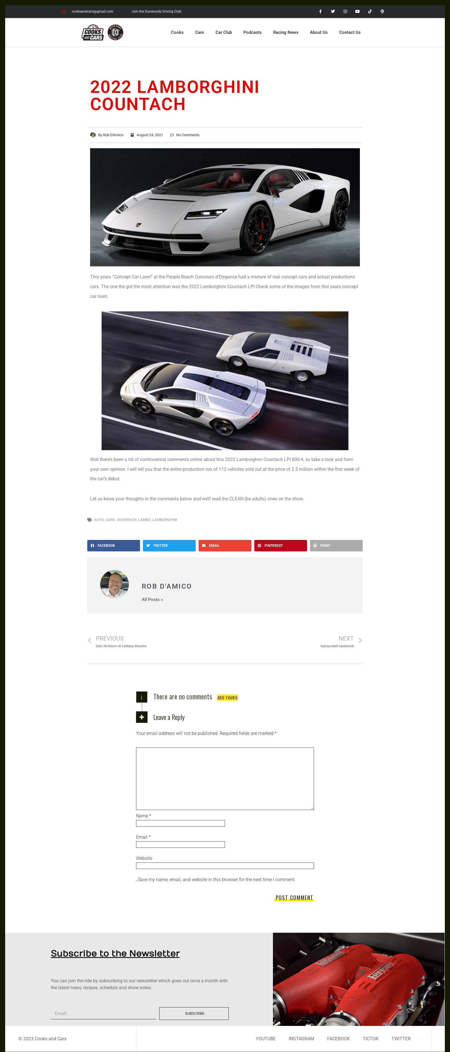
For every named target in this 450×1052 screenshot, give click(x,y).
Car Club (224, 32)
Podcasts (252, 32)
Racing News (285, 32)
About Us (319, 32)
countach (126, 520)
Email (143, 837)
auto (99, 520)
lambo (144, 520)
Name (143, 816)
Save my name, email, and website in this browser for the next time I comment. (217, 879)
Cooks (177, 32)
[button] (113, 545)
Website (144, 858)
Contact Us (350, 32)
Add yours (228, 697)
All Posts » (152, 600)
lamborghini (164, 520)
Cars (199, 32)
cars (110, 520)
